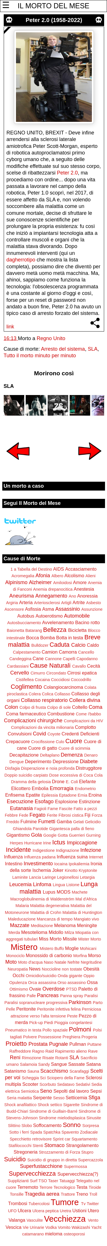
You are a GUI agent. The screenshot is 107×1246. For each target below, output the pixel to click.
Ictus (58, 842)
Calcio (78, 645)
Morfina (80, 955)
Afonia (42, 575)
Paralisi (91, 995)
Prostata (38, 1044)
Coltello (79, 707)
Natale (60, 962)
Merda (14, 932)
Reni (15, 1057)
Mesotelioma (34, 932)
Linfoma (42, 884)
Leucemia (20, 884)
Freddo (12, 822)
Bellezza (54, 629)
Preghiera (71, 1037)
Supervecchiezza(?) (77, 1173)
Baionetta (15, 630)
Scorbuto (48, 1084)
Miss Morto (50, 938)
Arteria (26, 602)
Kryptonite (88, 870)
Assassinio (67, 609)
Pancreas (48, 995)
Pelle (10, 1009)
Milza (69, 932)
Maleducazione (22, 919)
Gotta (63, 835)
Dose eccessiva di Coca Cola (75, 775)
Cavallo (79, 666)
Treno (82, 1194)
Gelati (78, 822)
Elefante (87, 781)
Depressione (66, 761)
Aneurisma (21, 596)
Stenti (38, 1145)
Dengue (16, 761)
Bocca (32, 637)
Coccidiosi (60, 679)
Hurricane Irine (37, 843)
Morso (94, 955)
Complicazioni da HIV (83, 721)
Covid (39, 734)
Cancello (86, 652)
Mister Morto (89, 939)
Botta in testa (69, 637)
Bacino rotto (87, 622)
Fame (52, 808)
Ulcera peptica (46, 1211)
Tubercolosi (39, 1203)
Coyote (53, 734)
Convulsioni (20, 733)
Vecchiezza (65, 1218)
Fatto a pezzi (85, 808)
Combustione (60, 713)
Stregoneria (26, 1151)
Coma (95, 707)
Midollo (56, 932)
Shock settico (50, 1104)
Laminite (20, 877)
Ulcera (24, 1210)
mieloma (53, 1233)
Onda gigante (70, 975)
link (10, 327)
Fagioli (40, 808)
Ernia (82, 795)
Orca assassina (42, 982)
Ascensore (14, 609)
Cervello (19, 673)
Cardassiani (18, 666)
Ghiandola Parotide (30, 828)
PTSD (71, 989)
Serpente (42, 1097)
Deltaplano (50, 755)
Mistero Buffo (52, 948)
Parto (97, 1002)
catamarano (33, 1234)
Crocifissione (42, 741)
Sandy (44, 1064)
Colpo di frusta (32, 707)
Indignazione (67, 850)
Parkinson (79, 1002)
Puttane (94, 1044)
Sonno (71, 1124)
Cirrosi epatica (82, 672)
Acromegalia (22, 576)
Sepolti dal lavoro (71, 1091)
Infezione (90, 850)
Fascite (65, 808)
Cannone (53, 658)
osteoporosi (74, 1234)
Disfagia (12, 768)
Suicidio (15, 1159)
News (35, 968)
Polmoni (80, 1029)
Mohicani (88, 948)
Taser (53, 1180)
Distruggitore (89, 768)
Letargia (87, 877)
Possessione (49, 1037)
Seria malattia (19, 1098)
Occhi (18, 975)
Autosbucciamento (24, 622)
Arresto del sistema (63, 349)
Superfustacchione (41, 1166)
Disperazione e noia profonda (48, 768)
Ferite (52, 815)
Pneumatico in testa (23, 1030)
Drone (58, 781)
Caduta (60, 644)
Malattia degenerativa (49, 905)
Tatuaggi (67, 1180)
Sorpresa (90, 1125)
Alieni (91, 576)
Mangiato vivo (86, 919)
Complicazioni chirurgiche (33, 720)
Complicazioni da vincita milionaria (42, 727)
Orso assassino (71, 982)
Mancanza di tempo (55, 919)
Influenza (13, 856)
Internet (96, 857)
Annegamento (51, 596)
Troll (93, 1194)
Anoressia (87, 595)
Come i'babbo (88, 714)
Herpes (16, 843)
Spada (36, 1132)
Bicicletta (77, 630)
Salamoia (28, 1064)
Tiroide (95, 1187)
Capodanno (87, 658)
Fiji (87, 815)
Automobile (77, 616)
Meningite (87, 925)
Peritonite (26, 1008)
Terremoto (27, 1187)
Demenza (72, 755)
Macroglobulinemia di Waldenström (42, 899)
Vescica (13, 1227)
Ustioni (79, 1210)
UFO (12, 1211)
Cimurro (38, 673)
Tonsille (17, 1194)
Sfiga (94, 1097)
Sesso (58, 1098)
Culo (60, 741)
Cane (38, 658)
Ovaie (35, 988)
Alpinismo (16, 582)
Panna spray (71, 995)
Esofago (44, 801)
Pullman (77, 1044)
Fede (23, 815)
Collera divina (84, 700)
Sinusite (93, 1118)
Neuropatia (18, 969)
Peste (72, 1016)
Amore (80, 582)
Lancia (35, 877)
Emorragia (61, 788)
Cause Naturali (50, 665)
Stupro (87, 1152)
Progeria (89, 1037)
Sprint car (61, 1139)
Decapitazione (24, 754)
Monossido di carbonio (49, 955)
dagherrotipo (21, 260)
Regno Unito (51, 338)
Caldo (93, 645)
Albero (57, 576)
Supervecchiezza (32, 1173)
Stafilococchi (20, 1145)
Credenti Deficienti (80, 733)
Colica (47, 694)
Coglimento (26, 686)
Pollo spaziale (55, 1030)
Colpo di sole (59, 707)
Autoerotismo (48, 615)
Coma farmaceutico (26, 713)
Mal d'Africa (86, 899)
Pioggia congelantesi (73, 1022)
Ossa (92, 982)
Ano (72, 596)
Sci (43, 1078)
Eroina (95, 794)
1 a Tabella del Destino (31, 569)
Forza (97, 815)
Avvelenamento (58, 622)
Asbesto (93, 602)
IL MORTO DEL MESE (53, 6)
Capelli (69, 658)
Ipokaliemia (78, 864)
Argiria (12, 602)
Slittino (14, 1125)
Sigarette (71, 1104)
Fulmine (29, 821)
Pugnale (58, 1044)
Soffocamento (47, 1125)
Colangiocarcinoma (63, 687)
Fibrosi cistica (70, 815)
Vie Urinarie (33, 1227)
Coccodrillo (81, 679)
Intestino (13, 863)
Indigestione (44, 850)
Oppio (88, 975)
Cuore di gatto (42, 748)
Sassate (76, 1064)
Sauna (33, 1071)
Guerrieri (77, 835)
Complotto (85, 727)
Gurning (93, 835)
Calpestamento (27, 652)
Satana (93, 1064)
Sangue (59, 1064)
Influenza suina (72, 856)
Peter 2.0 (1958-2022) (54, 20)
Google (49, 835)
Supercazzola (90, 1160)
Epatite (33, 794)
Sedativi (83, 1084)
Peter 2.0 (67, 173)
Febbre (11, 815)
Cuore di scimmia (74, 748)
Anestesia (84, 589)
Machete (80, 892)
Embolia (40, 788)
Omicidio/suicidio (41, 975)
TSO (43, 1180)
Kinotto (71, 870)
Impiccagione (82, 843)
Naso (48, 962)
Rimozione (31, 1057)
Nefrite (74, 962)
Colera (35, 694)
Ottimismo (18, 989)
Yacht (96, 1227)
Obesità (91, 968)
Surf (33, 1180)
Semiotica (30, 1091)
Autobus (25, 615)
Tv (83, 1203)
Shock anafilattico (20, 1104)
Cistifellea (25, 679)
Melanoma (65, 925)
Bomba (47, 637)
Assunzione (91, 609)
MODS (63, 891)
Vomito (64, 1227)
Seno (46, 1091)
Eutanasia (21, 808)
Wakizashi (81, 1227)
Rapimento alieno (71, 1051)
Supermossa (75, 1166)
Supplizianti (18, 1180)
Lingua (59, 884)
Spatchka (51, 1132)
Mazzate (19, 925)
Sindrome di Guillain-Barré (53, 1111)
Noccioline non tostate (62, 969)
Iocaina (60, 864)
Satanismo (15, 1071)
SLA (93, 349)
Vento (93, 1220)
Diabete (89, 761)
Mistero (24, 947)
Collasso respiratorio (44, 700)
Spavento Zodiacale (80, 1132)
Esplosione (66, 801)
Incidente (18, 849)
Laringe (49, 877)
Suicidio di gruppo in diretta (52, 1160)
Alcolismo (74, 575)
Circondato (56, 673)
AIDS (58, 569)
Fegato (37, 815)
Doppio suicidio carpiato (26, 775)
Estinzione (89, 801)
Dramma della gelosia (31, 781)
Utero (93, 1210)
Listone (72, 884)
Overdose (54, 989)
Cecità (93, 665)
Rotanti (61, 1057)
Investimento (38, 863)
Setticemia (76, 1097)
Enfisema (14, 794)
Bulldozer (40, 645)
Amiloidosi (62, 582)
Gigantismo (18, 835)
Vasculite (35, 1220)
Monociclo (15, 955)
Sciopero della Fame (65, 1078)
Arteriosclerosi (47, 602)
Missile (70, 938)
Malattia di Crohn (45, 912)
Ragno (38, 1051)
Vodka (51, 1227)
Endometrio (85, 788)
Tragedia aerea (42, 1194)
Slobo (26, 1125)
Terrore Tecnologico (57, 1187)
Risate (48, 1057)
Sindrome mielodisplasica (62, 1118)
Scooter (30, 1084)
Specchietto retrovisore (31, 1139)
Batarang (33, 630)
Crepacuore (18, 741)
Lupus (49, 891)
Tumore (65, 1202)
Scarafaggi (79, 1071)
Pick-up (36, 1022)
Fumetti (46, 821)
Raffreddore (20, 1051)
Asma (48, 609)
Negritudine (91, 962)
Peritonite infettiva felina (59, 1009)
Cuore (73, 741)
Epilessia (49, 795)
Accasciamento (80, 569)
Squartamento (84, 1139)
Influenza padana (39, 857)
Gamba (64, 821)
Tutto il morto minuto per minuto (40, 355)
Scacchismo (54, 1071)
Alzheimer (40, 582)
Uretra (65, 1211)
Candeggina (20, 658)
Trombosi (17, 1203)
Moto (11, 962)
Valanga (17, 1220)
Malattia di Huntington (82, 912)
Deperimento (38, 761)
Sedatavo (65, 1084)
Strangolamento (82, 1145)
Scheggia (30, 1078)
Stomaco (54, 1145)
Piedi (48, 1022)
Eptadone (68, 795)
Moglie (72, 948)
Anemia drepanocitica (52, 589)
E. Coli (72, 781)
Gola (36, 835)
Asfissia (33, 609)
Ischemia (42, 870)
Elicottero (20, 788)
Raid (49, 1051)
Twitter (93, 1203)
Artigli (66, 602)
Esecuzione (20, 801)
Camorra (68, 651)
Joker (58, 870)
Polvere (30, 1037)
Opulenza (18, 982)
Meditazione (42, 925)
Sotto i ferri (19, 1132)
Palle (31, 995)
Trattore (68, 1194)
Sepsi (96, 1091)
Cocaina (42, 679)
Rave (93, 1051)
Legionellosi (68, 877)
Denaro (91, 755)
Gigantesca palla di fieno (71, 828)
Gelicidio (93, 822)
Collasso (62, 694)
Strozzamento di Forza (59, 1152)
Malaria (22, 905)
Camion (50, 651)
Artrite (78, 602)
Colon (11, 707)
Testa (82, 1187)
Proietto (16, 1043)
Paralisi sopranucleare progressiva (35, 1002)
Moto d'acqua (30, 962)
